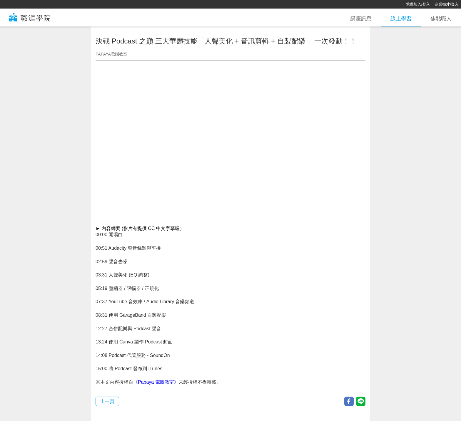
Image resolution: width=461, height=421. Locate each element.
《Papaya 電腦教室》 (156, 382)
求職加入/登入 (418, 4)
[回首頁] (23, 4)
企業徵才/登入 (447, 4)
